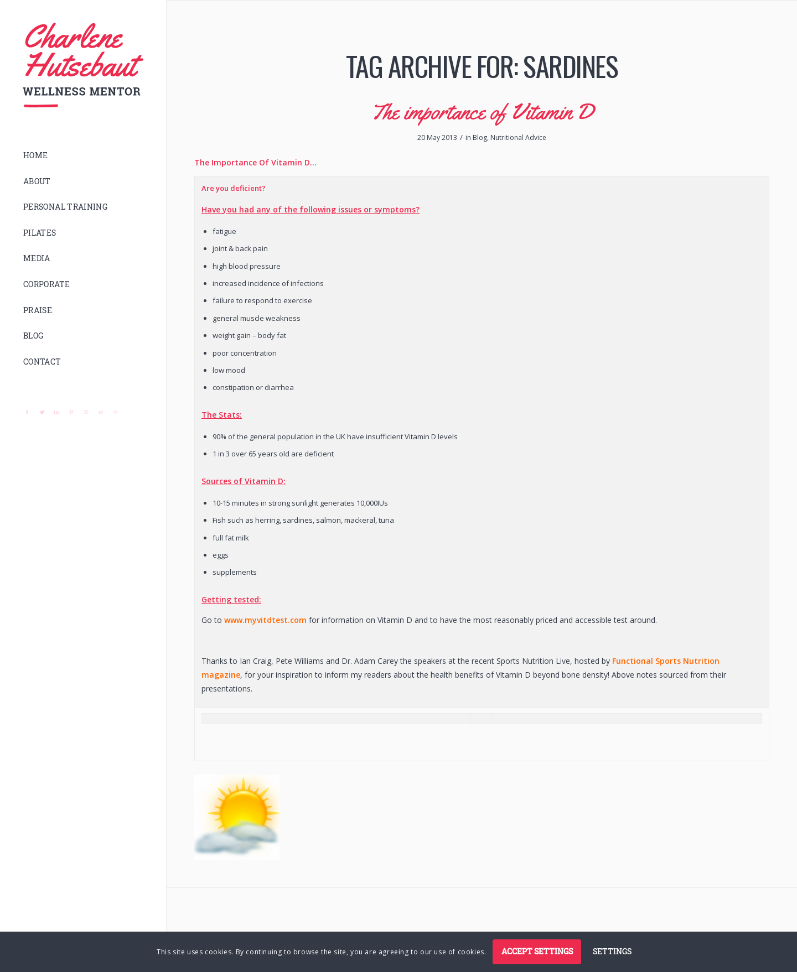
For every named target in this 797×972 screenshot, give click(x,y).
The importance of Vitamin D (482, 111)
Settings (612, 951)
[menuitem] (83, 156)
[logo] (83, 65)
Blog (480, 137)
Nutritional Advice (518, 137)
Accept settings (537, 951)
